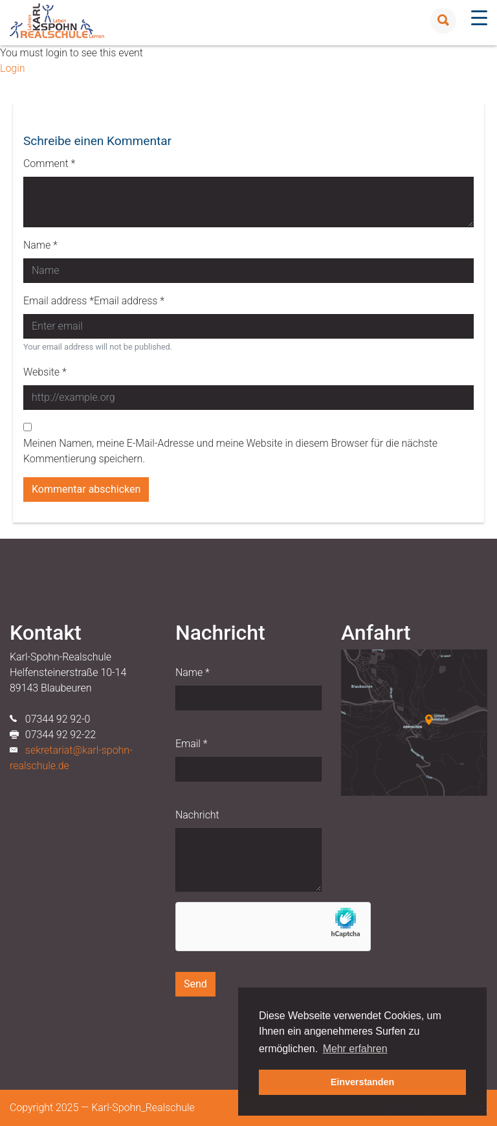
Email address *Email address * (93, 301)
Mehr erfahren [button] (355, 1048)
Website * (45, 372)
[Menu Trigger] (479, 18)
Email (191, 744)
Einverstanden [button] (363, 1082)
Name (192, 672)
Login (12, 68)
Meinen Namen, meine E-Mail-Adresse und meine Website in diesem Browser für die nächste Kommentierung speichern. (230, 451)
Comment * (49, 163)
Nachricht (197, 815)
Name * (40, 245)
